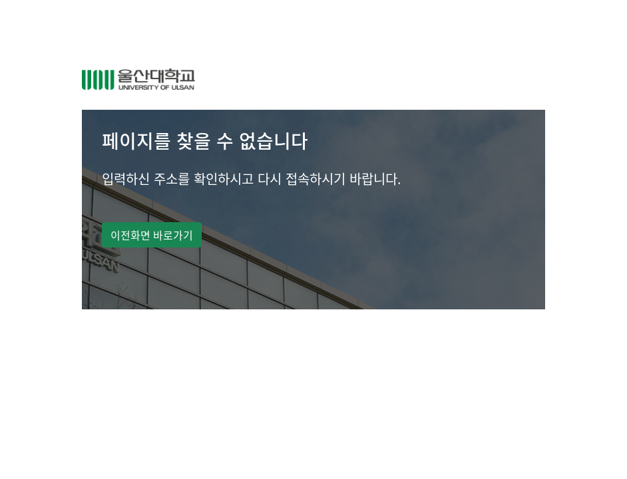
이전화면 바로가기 (151, 235)
